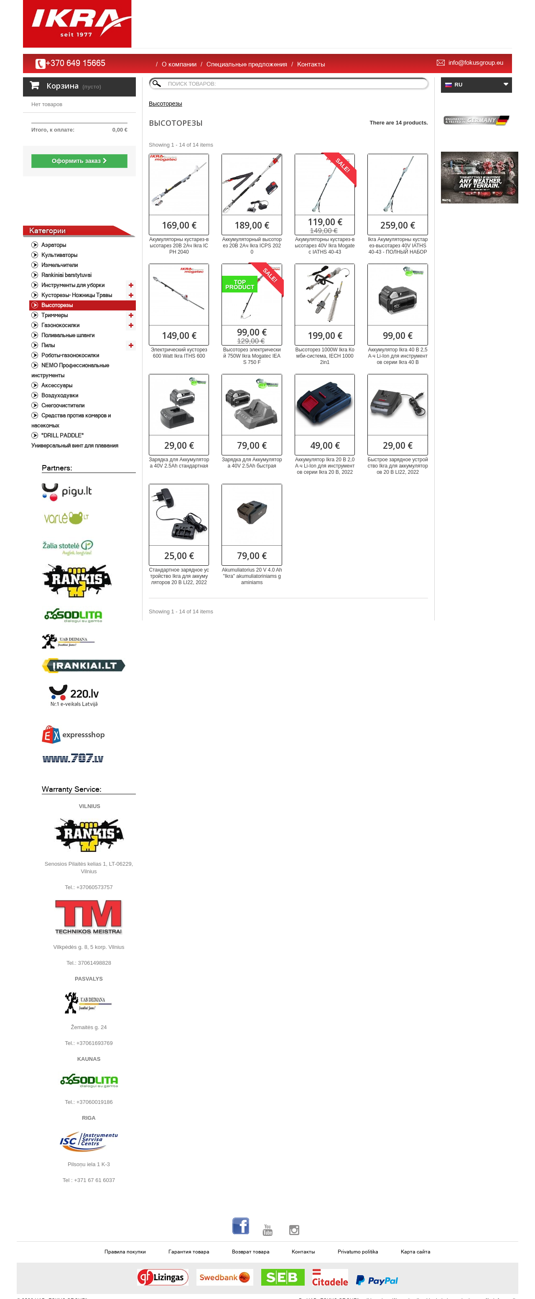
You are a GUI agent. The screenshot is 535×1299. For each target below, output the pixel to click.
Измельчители (59, 228)
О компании (179, 64)
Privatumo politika (358, 1215)
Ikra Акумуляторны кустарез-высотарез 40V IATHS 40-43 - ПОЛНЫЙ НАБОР (398, 245)
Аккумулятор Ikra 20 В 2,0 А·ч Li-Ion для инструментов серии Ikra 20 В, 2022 (324, 466)
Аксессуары (56, 349)
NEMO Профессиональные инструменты (70, 333)
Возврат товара (251, 1215)
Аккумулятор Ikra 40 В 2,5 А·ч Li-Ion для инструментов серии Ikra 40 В (398, 356)
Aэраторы (53, 208)
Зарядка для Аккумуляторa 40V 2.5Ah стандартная (179, 463)
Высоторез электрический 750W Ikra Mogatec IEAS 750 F (252, 356)
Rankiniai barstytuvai (66, 238)
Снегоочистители (62, 369)
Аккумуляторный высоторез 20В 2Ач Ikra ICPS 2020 (252, 245)
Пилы (47, 308)
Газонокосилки (59, 288)
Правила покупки (125, 1215)
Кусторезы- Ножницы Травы (76, 258)
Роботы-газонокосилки (69, 318)
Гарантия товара (188, 1215)
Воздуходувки (59, 359)
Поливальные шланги (67, 298)
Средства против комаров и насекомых (71, 384)
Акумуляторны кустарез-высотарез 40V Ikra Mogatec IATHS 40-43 (325, 245)
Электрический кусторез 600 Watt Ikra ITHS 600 (179, 353)
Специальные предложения (246, 64)
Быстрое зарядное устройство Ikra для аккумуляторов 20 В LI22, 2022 (397, 466)
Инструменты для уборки (72, 248)
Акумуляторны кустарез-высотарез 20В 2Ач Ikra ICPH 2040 (179, 245)
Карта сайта (416, 1215)
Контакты (311, 64)
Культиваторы (58, 218)
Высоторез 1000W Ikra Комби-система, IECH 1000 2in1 (324, 356)
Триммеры (54, 278)
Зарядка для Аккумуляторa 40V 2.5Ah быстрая (252, 463)
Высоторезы (56, 268)
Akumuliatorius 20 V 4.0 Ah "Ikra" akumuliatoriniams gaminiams (252, 576)
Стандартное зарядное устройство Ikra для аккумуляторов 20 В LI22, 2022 (179, 576)
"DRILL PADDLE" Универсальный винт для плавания (74, 404)
